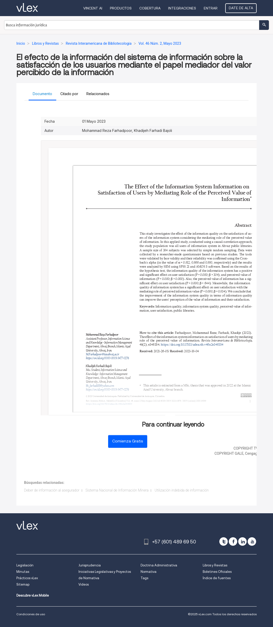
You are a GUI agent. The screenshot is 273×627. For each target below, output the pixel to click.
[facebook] (233, 541)
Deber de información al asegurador (51, 490)
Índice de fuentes (217, 578)
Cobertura (150, 8)
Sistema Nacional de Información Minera (117, 490)
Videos (83, 584)
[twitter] (223, 541)
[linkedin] (242, 541)
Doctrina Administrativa (159, 565)
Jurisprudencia (89, 565)
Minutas (22, 572)
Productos (121, 8)
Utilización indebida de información (182, 490)
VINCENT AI (92, 8)
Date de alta (241, 8)
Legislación (24, 565)
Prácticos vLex (27, 578)
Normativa (148, 572)
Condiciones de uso (30, 614)
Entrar (211, 8)
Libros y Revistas (215, 565)
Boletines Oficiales (217, 572)
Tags (144, 578)
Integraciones (182, 8)
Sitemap (22, 584)
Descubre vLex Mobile (32, 595)
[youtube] (252, 541)
